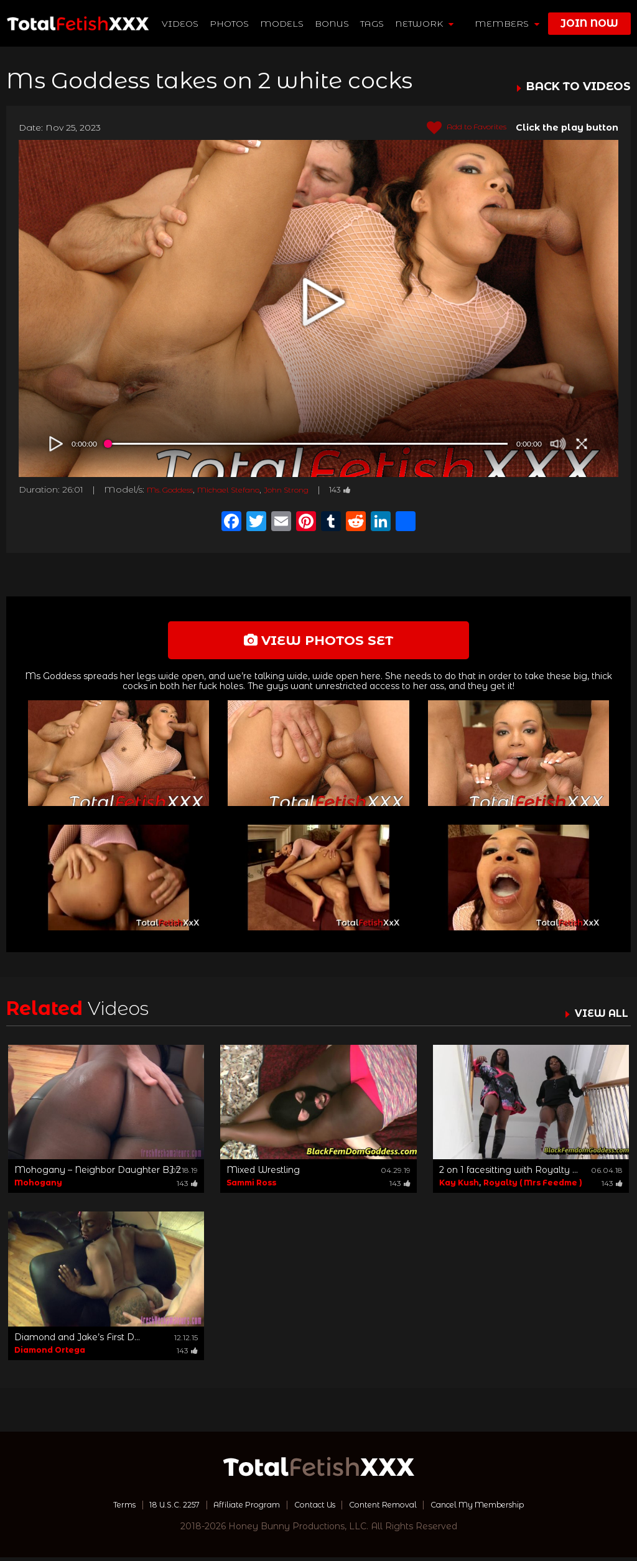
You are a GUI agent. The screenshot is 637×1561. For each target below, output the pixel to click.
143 (378, 489)
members (507, 23)
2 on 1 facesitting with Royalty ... (508, 1174)
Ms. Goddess (177, 489)
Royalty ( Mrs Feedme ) (532, 1187)
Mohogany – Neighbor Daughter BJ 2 (97, 1174)
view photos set (318, 642)
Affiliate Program (236, 1508)
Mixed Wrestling (263, 1174)
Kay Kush (459, 1187)
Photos (229, 23)
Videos (180, 23)
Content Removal (390, 1508)
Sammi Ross (251, 1187)
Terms (96, 1508)
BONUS (332, 23)
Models (282, 23)
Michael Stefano (249, 489)
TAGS (372, 23)
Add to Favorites (459, 128)
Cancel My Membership (499, 1508)
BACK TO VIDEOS (578, 87)
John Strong (319, 489)
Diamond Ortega (49, 1353)
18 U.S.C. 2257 (154, 1508)
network (425, 23)
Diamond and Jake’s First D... (77, 1340)
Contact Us (313, 1508)
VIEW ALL (598, 1017)
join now (589, 23)
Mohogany (38, 1187)
